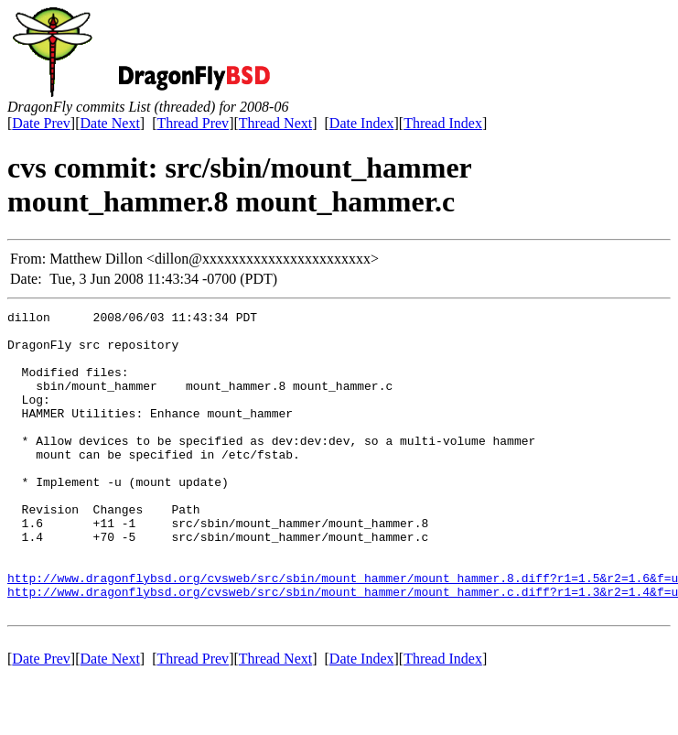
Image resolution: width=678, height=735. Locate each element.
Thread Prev (192, 123)
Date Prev (41, 123)
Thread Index (443, 123)
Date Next (110, 123)
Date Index (361, 123)
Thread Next (275, 123)
